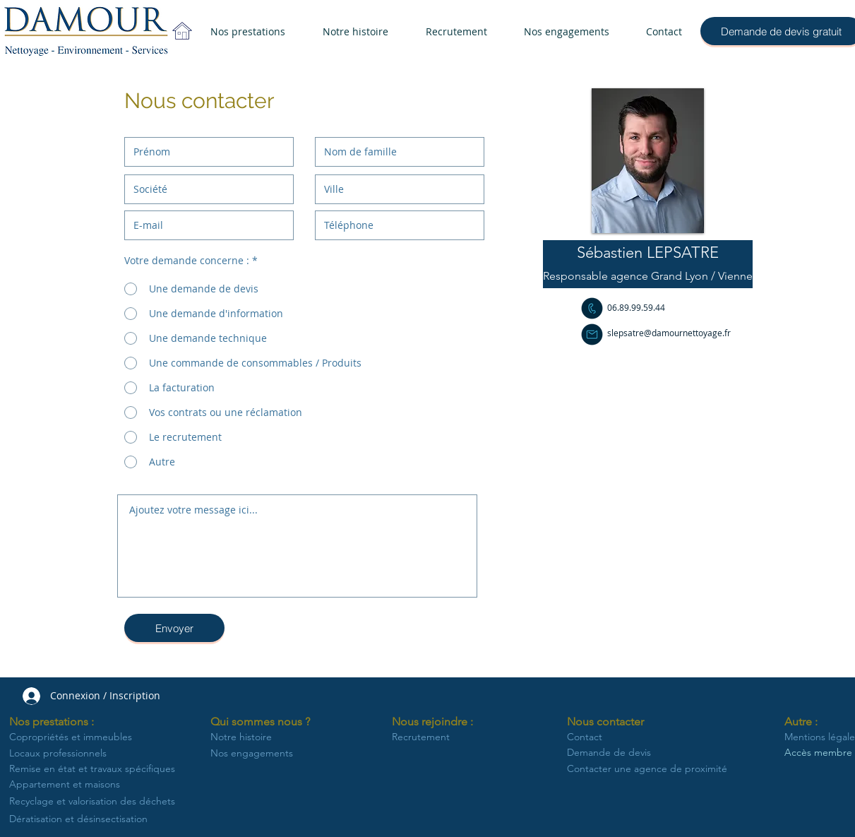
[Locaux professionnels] (64, 753)
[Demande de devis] (645, 753)
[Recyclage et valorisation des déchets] (95, 801)
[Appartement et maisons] (71, 785)
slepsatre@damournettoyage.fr (669, 332)
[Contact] (636, 737)
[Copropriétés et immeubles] (78, 737)
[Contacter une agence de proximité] (647, 769)
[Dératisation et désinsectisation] (95, 819)
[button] (648, 253)
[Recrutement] (431, 737)
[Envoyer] (174, 628)
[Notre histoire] (242, 737)
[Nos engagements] (254, 753)
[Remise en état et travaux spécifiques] (94, 769)
